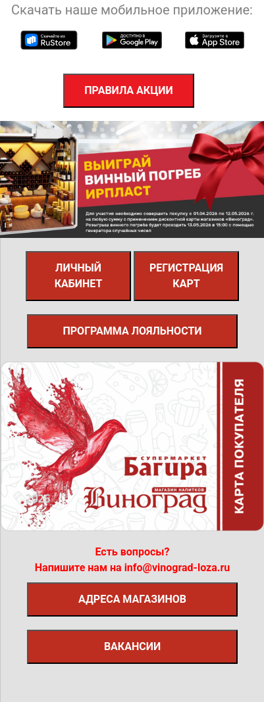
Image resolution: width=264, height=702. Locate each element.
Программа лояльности (132, 331)
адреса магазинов (132, 599)
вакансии (132, 646)
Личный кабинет (79, 276)
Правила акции (128, 90)
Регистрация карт (186, 276)
